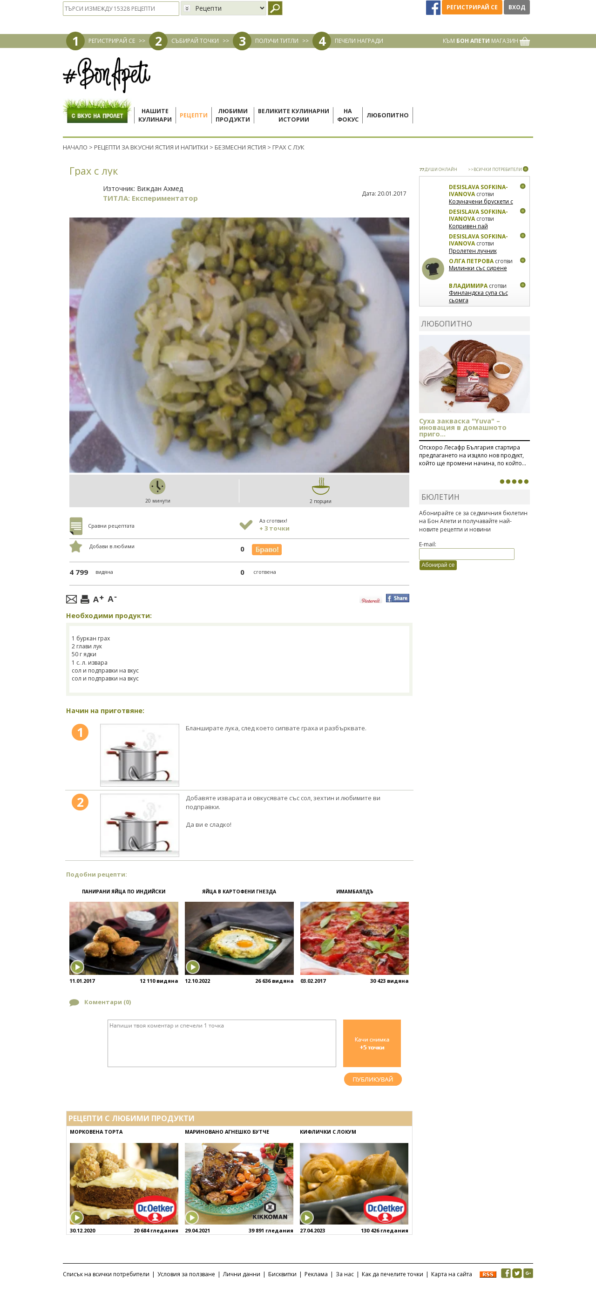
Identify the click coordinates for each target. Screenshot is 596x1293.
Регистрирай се (472, 7)
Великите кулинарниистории (293, 115)
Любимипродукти (233, 115)
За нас (345, 1274)
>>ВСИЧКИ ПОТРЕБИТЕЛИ (495, 169)
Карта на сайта (451, 1274)
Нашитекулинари (155, 115)
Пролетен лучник (473, 251)
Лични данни (241, 1274)
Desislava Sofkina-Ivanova (478, 190)
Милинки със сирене (478, 268)
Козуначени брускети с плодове (481, 205)
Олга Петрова (471, 261)
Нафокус (348, 115)
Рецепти (194, 115)
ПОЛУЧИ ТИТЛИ (276, 41)
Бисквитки (282, 1274)
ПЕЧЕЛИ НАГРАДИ (359, 41)
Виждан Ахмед (160, 188)
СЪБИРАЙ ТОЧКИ (195, 41)
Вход (516, 7)
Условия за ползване (186, 1274)
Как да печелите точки (392, 1274)
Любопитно (387, 115)
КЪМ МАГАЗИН (486, 41)
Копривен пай (468, 226)
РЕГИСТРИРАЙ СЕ (111, 41)
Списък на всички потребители (106, 1274)
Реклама (316, 1274)
